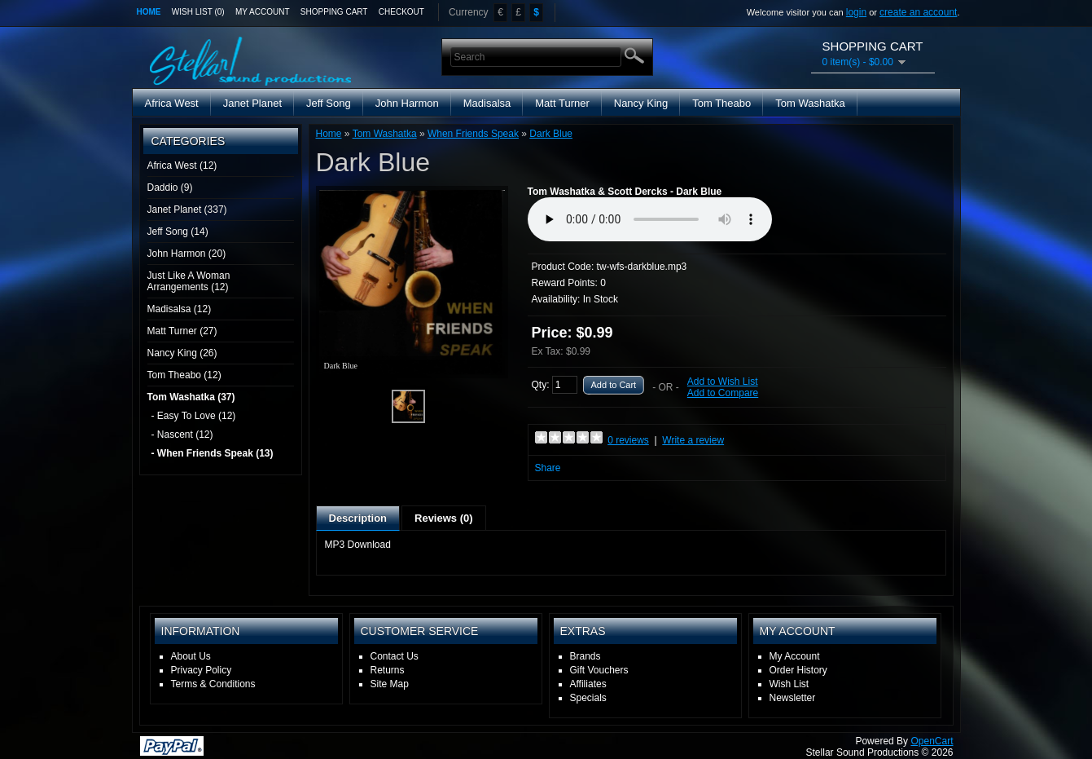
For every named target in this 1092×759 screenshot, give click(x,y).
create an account (918, 12)
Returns (388, 670)
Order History (798, 670)
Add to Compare (722, 393)
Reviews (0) (443, 518)
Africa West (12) (182, 165)
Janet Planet (252, 103)
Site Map (390, 684)
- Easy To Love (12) (193, 415)
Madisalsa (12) (179, 309)
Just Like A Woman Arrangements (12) (188, 281)
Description (358, 518)
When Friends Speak (473, 133)
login (856, 12)
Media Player (650, 219)
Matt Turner (562, 103)
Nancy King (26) (182, 353)
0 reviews (628, 440)
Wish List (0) (198, 11)
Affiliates (588, 684)
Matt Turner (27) (182, 331)
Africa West (172, 103)
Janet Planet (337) (187, 209)
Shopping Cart (334, 11)
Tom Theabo (721, 103)
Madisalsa (487, 103)
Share (548, 468)
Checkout (401, 11)
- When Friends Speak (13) (212, 453)
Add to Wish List (722, 381)
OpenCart (931, 741)
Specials (588, 698)
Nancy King (641, 103)
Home (149, 11)
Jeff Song (328, 103)
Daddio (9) (170, 187)
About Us (191, 656)
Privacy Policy (201, 670)
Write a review (693, 440)
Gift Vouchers (599, 670)
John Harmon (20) (186, 253)
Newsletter (793, 698)
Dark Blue (550, 133)
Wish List (789, 684)
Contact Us (395, 656)
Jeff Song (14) (177, 231)
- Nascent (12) (182, 434)
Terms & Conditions (213, 684)
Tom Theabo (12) (184, 375)
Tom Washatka (810, 103)
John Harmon (407, 103)
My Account (262, 11)
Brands (585, 656)
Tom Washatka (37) (191, 397)
